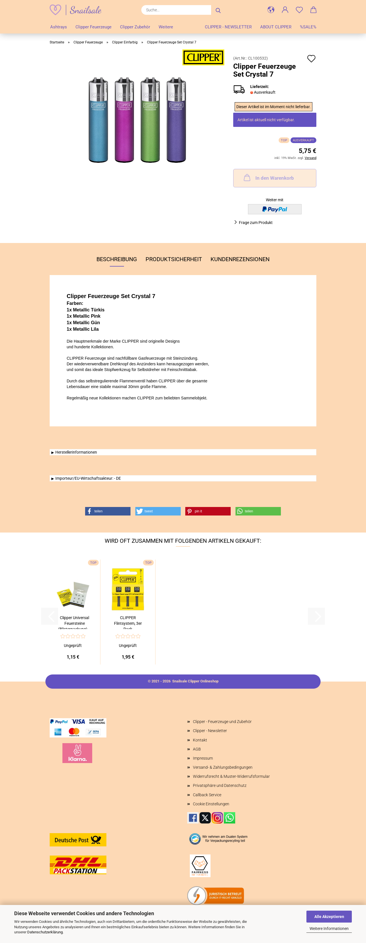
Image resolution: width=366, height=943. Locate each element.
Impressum (203, 758)
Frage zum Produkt (256, 222)
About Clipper (275, 27)
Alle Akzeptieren (329, 916)
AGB (197, 749)
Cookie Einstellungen (211, 804)
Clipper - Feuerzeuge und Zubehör (222, 721)
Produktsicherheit (174, 259)
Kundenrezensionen (240, 259)
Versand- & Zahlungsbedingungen (223, 767)
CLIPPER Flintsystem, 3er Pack (128, 622)
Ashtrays (58, 27)
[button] (271, 10)
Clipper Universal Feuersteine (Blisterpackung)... (74, 622)
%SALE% (308, 27)
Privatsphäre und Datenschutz (220, 785)
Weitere (166, 27)
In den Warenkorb (268, 177)
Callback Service (207, 795)
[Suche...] (218, 10)
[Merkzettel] (299, 10)
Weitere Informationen (329, 928)
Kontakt (200, 740)
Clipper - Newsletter (228, 27)
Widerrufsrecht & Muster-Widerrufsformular (231, 776)
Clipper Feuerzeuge (93, 27)
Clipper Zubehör (135, 27)
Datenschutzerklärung (45, 932)
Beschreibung (116, 259)
